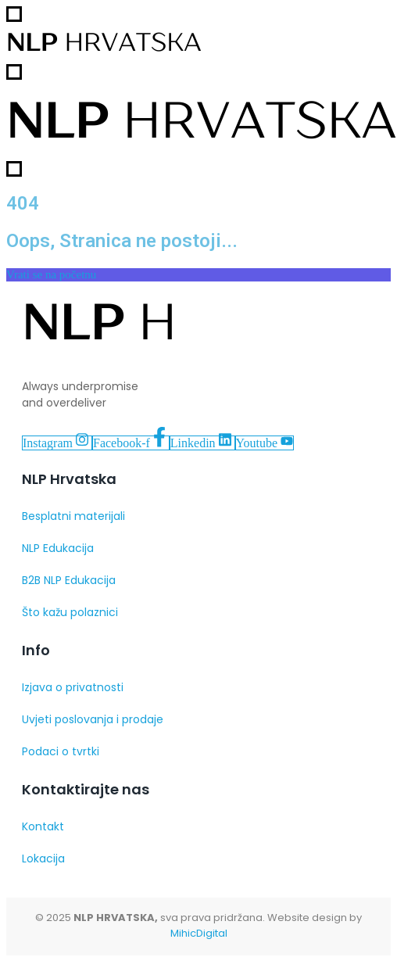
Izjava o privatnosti (72, 687)
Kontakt (43, 826)
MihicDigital (198, 933)
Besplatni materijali (73, 516)
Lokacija (43, 858)
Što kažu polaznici (70, 612)
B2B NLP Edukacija (69, 580)
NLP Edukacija (58, 548)
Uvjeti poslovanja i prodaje (92, 719)
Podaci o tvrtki (60, 751)
